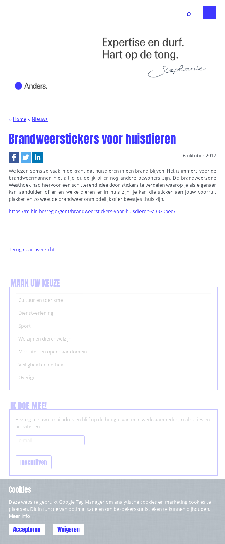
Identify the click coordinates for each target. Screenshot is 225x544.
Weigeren (68, 529)
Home (19, 119)
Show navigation (209, 12)
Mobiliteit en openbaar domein (52, 351)
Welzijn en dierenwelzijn (44, 339)
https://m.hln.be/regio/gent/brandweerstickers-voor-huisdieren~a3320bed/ (92, 211)
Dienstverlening (35, 313)
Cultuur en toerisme (40, 300)
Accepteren (26, 529)
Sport (24, 326)
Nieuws (40, 119)
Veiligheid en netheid (41, 364)
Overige (26, 377)
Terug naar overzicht (32, 249)
